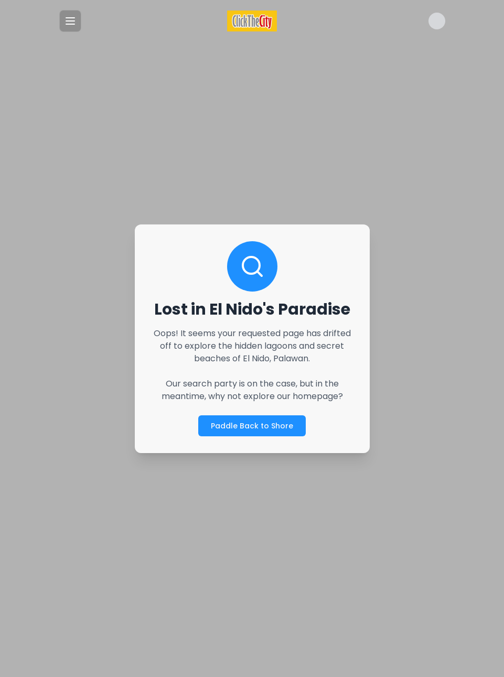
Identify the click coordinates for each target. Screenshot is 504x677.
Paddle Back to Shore (252, 426)
